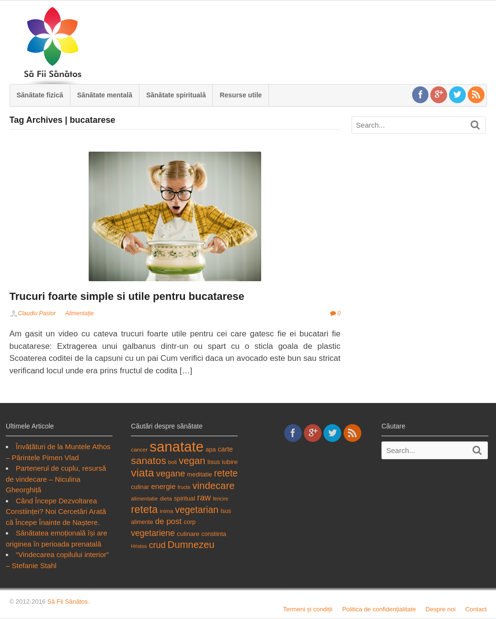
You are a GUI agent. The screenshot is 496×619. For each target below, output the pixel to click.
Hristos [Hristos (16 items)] (139, 546)
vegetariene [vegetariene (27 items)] (152, 533)
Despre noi (441, 609)
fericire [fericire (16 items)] (220, 498)
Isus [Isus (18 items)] (225, 511)
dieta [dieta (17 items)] (166, 498)
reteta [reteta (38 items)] (144, 509)
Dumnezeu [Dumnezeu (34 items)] (190, 544)
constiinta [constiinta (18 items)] (213, 534)
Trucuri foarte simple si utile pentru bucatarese (127, 296)
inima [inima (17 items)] (166, 511)
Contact (476, 609)
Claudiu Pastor (37, 313)
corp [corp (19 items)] (190, 521)
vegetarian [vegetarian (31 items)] (196, 509)
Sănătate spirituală (176, 95)
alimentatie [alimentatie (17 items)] (144, 498)
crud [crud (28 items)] (157, 545)
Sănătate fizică (40, 95)
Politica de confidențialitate (379, 609)
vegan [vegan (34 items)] (192, 460)
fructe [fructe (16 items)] (184, 487)
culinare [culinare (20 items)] (188, 533)
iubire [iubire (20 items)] (230, 461)
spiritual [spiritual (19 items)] (184, 498)
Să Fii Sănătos (67, 601)
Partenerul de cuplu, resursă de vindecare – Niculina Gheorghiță (56, 479)
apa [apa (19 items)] (211, 449)
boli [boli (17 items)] (172, 462)
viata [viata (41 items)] (142, 472)
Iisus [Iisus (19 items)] (214, 461)
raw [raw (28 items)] (204, 497)
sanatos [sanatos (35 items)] (148, 460)
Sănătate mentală (104, 95)
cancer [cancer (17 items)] (139, 449)
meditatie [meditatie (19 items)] (199, 474)
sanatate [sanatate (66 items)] (177, 446)
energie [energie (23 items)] (163, 486)
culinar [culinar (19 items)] (140, 486)
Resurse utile (240, 95)
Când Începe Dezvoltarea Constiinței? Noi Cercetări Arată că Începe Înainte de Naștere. (56, 511)
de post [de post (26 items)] (168, 521)
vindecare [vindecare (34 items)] (213, 485)
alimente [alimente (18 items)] (142, 522)
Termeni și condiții (308, 609)
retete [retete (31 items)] (226, 473)
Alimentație (79, 313)
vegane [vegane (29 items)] (170, 473)
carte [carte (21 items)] (225, 449)
